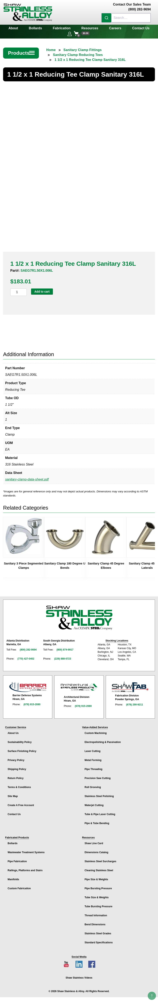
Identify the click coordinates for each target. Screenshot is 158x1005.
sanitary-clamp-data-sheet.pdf (27, 477)
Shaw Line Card (94, 841)
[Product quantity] (18, 290)
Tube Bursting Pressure (98, 904)
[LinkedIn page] (79, 962)
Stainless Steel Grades (98, 931)
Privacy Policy (16, 757)
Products (21, 53)
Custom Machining (96, 730)
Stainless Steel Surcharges (100, 859)
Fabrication (62, 28)
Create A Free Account (21, 803)
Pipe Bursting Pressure (98, 886)
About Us (13, 730)
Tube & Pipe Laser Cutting (100, 812)
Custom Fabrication (19, 886)
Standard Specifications (99, 940)
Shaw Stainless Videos (79, 975)
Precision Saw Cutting (98, 775)
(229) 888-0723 (62, 656)
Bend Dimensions (95, 922)
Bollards (35, 28)
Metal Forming (93, 757)
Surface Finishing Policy (22, 748)
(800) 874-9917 (65, 647)
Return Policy (15, 775)
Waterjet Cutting (94, 803)
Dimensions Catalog (96, 850)
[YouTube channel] (66, 962)
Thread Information (96, 913)
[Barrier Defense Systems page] (28, 684)
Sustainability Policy (20, 739)
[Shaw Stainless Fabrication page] (130, 685)
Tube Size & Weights (97, 895)
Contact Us (140, 28)
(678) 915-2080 (31, 702)
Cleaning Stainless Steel (99, 868)
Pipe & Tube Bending (97, 821)
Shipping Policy (17, 766)
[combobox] (126, 18)
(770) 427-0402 (25, 656)
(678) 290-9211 (134, 702)
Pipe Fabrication (17, 859)
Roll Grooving (93, 785)
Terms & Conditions (19, 785)
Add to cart (42, 289)
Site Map (13, 794)
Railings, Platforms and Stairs (25, 868)
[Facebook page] (92, 962)
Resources (89, 28)
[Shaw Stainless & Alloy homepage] (79, 615)
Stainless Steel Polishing (99, 794)
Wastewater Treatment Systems (26, 850)
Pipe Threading (93, 766)
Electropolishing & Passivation (103, 739)
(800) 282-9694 (28, 647)
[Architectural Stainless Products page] (79, 684)
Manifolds (13, 877)
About (13, 28)
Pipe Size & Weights (96, 877)
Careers (115, 28)
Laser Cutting (92, 748)
